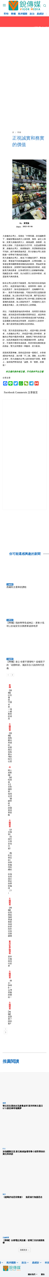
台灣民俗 (10, 620)
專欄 (10, 686)
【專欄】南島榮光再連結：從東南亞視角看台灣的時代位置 (10, 747)
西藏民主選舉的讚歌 (17, 587)
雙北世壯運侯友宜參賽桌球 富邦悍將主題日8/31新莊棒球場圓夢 (23, 1107)
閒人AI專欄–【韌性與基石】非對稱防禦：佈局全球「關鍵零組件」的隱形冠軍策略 (10, 792)
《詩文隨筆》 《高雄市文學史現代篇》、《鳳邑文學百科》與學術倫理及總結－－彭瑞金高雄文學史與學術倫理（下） (10, 861)
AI (10, 767)
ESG (4, 1149)
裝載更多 (24, 1250)
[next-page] (12, 675)
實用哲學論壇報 (10, 947)
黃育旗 (26, 223)
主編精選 (10, 584)
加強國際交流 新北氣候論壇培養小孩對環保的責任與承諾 (24, 1152)
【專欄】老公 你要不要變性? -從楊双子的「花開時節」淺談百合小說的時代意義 (26, 664)
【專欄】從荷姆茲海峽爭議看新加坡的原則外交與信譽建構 (10, 921)
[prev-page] (8, 675)
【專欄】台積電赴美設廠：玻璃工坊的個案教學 (23, 1241)
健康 (4, 1103)
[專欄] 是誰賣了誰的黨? (10, 1017)
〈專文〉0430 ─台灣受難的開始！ (10, 988)
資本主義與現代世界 (10, 961)
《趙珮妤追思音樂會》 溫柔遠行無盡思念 (22, 1197)
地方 (4, 1194)
